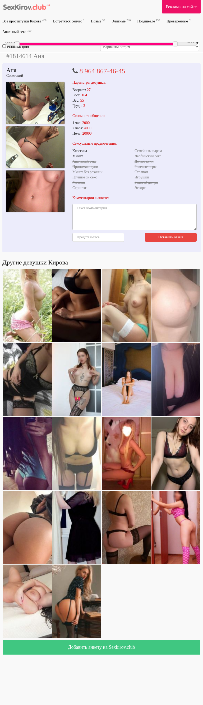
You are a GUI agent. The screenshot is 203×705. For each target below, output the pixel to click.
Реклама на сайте (181, 6)
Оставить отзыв (170, 237)
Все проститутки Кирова (24, 21)
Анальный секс (16, 31)
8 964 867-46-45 (102, 71)
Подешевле (148, 21)
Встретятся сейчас (68, 21)
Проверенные (179, 21)
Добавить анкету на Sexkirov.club (101, 647)
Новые (98, 21)
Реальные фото (15, 46)
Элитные (121, 21)
